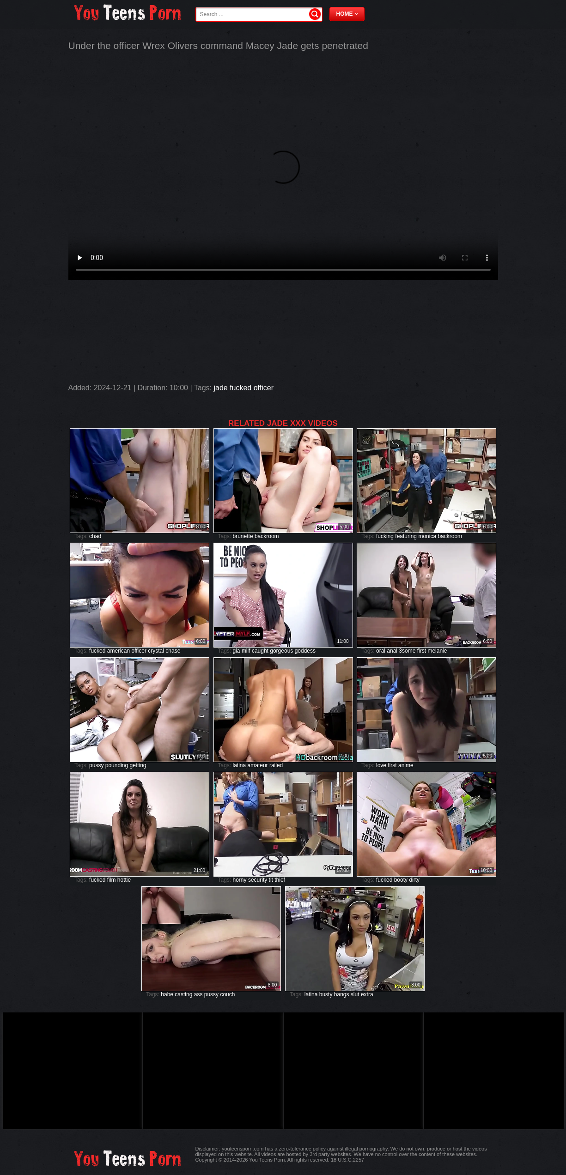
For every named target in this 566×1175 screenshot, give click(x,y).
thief (279, 880)
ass (198, 994)
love (381, 765)
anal (392, 651)
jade (220, 388)
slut (355, 994)
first (421, 651)
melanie (437, 651)
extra (367, 994)
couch (227, 994)
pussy (96, 765)
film (111, 880)
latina (239, 765)
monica (427, 536)
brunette (243, 536)
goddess (305, 651)
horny (240, 880)
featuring (406, 536)
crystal (156, 651)
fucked (240, 388)
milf (246, 651)
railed (276, 765)
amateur (258, 765)
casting (183, 994)
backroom (267, 536)
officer (264, 388)
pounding (116, 765)
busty (326, 994)
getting (138, 765)
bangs (341, 994)
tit (271, 880)
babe (167, 994)
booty (401, 880)
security (257, 880)
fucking (385, 536)
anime (406, 765)
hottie (124, 880)
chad (95, 536)
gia (236, 651)
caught (260, 651)
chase (172, 651)
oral (380, 651)
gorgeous (281, 651)
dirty (414, 880)
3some (407, 651)
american (118, 651)
